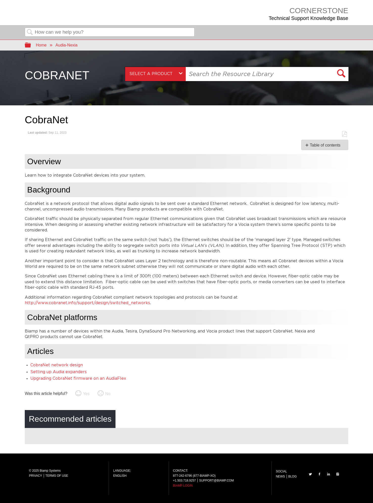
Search (30, 32)
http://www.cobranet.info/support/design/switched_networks (87, 303)
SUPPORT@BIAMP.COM (216, 480)
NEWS (280, 476)
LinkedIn (328, 474)
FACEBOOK (319, 474)
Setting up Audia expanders (58, 372)
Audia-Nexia (67, 45)
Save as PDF (344, 134)
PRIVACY (35, 475)
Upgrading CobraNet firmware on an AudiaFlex (78, 378)
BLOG (292, 476)
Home (41, 45)
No (107, 394)
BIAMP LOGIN (183, 485)
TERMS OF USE (56, 475)
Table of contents (325, 145)
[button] (341, 74)
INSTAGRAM (337, 474)
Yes (86, 394)
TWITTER (310, 474)
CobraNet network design (56, 365)
